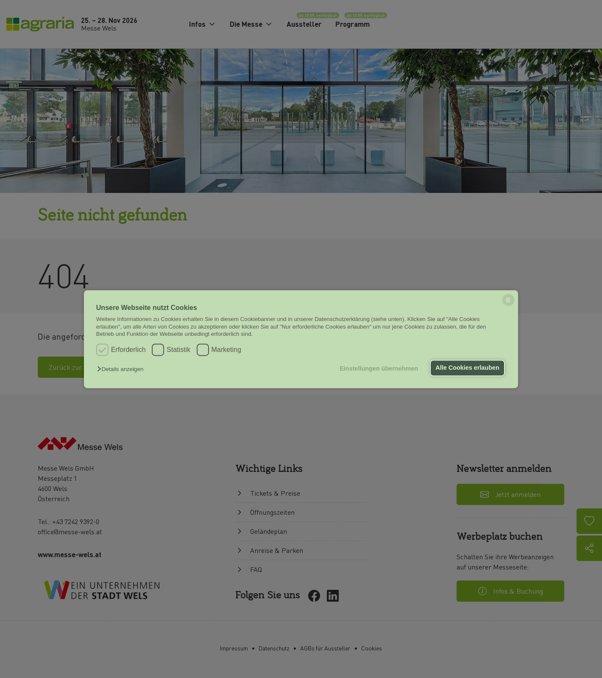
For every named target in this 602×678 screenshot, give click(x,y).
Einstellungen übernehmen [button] (379, 369)
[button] (122, 369)
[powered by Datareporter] (508, 305)
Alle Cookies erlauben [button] (467, 368)
